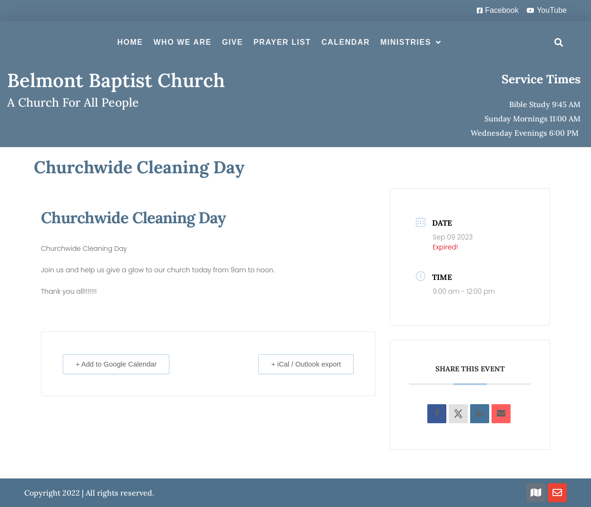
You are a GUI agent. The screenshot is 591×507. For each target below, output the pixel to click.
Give (232, 42)
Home (130, 42)
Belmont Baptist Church (116, 80)
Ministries (410, 42)
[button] (559, 42)
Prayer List (282, 42)
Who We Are (182, 42)
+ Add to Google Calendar (118, 364)
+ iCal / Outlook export (304, 364)
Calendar (345, 42)
